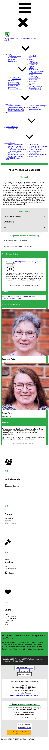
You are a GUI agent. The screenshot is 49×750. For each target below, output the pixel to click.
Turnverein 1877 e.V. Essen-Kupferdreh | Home (20, 38)
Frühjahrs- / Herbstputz (16, 148)
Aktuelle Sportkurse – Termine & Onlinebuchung (16, 106)
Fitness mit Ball (13, 85)
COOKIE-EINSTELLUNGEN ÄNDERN (19, 732)
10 (10, 299)
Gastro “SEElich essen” (12, 158)
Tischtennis (33, 81)
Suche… (7, 159)
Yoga (30, 84)
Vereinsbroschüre (35, 109)
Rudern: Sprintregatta (36, 148)
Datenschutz (19, 661)
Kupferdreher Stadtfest (15, 156)
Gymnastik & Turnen (15, 89)
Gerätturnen (12, 87)
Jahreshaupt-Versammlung (17, 149)
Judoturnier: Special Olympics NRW (14, 152)
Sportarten (22, 54)
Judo (30, 58)
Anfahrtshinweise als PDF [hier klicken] (24, 695)
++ (20, 299)
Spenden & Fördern (25, 127)
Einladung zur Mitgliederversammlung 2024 (23, 262)
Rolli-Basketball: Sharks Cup (38, 146)
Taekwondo (33, 79)
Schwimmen (33, 76)
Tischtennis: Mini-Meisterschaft (35, 152)
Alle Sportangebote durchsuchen (14, 57)
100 (15, 299)
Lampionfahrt (33, 144)
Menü (24, 15)
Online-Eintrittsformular (16, 111)
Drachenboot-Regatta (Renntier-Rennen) (15, 145)
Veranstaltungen (23, 143)
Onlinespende (13, 128)
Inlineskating (33, 56)
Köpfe (6, 112)
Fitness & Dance (13, 82)
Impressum (7, 661)
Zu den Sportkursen (35, 86)
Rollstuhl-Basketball (35, 73)
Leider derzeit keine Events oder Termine (18, 296)
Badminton (11, 59)
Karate (31, 61)
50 (13, 299)
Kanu (31, 59)
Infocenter (21, 104)
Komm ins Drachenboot (16, 78)
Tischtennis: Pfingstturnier (37, 154)
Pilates (31, 68)
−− (5, 299)
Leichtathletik (33, 63)
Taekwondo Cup (34, 156)
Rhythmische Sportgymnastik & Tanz (36, 70)
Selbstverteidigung (35, 78)
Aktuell (6, 40)
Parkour (31, 66)
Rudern (31, 74)
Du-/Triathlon (12, 80)
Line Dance (33, 64)
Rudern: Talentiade (35, 149)
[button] (24, 216)
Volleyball (32, 83)
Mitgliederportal (34, 107)
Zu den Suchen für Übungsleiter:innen (35, 88)
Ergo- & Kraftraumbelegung (38, 106)
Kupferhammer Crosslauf (16, 154)
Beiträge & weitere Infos (16, 109)
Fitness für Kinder (14, 84)
